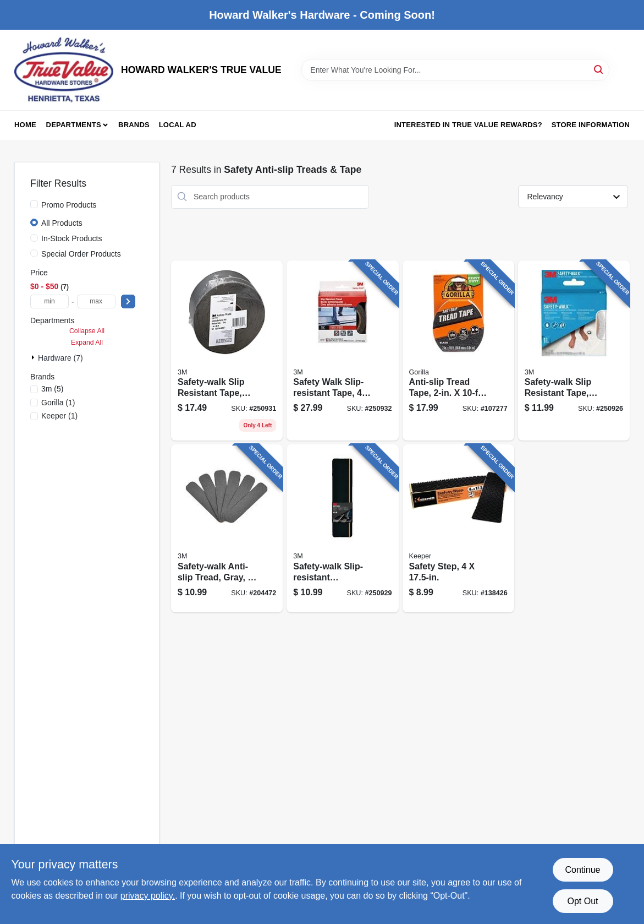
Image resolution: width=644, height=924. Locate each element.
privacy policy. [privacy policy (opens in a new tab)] (147, 895)
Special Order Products (81, 254)
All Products (61, 223)
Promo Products (68, 205)
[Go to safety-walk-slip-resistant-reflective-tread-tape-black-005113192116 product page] (342, 528)
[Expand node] (34, 357)
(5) (52, 388)
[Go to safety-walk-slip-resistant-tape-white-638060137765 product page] (574, 350)
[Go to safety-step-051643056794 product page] (458, 528)
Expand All (87, 342)
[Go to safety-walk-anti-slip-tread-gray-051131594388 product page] (227, 528)
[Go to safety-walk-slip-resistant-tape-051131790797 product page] (342, 350)
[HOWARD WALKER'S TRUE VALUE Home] (63, 69)
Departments (73, 125)
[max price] (96, 301)
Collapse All (86, 331)
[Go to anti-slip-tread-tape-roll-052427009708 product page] (458, 350)
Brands (134, 125)
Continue (582, 869)
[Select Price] (128, 301)
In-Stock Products (71, 238)
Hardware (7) (60, 358)
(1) (58, 402)
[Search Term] (455, 70)
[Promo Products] (34, 204)
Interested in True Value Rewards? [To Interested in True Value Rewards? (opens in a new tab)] (468, 125)
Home (25, 125)
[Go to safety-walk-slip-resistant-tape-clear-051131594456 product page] (227, 350)
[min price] (49, 301)
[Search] (599, 69)
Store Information (591, 125)
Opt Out (582, 901)
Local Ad (177, 125)
